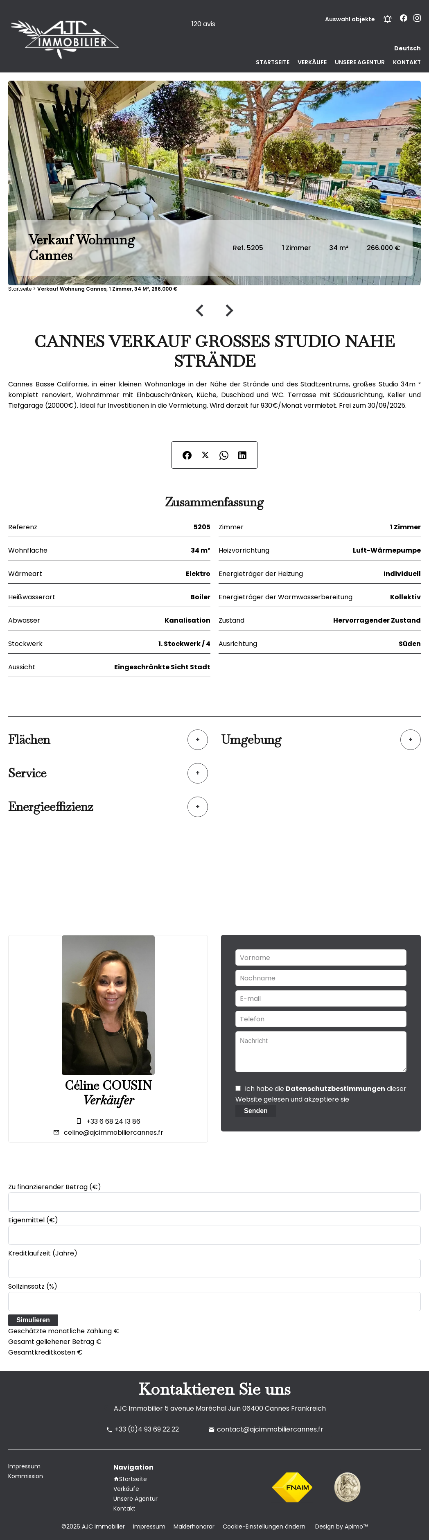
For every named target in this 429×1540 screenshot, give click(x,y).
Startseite (20, 288)
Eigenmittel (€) (33, 1220)
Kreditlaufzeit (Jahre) (42, 1253)
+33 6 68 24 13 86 (113, 1121)
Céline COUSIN (108, 1085)
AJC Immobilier (138, 1408)
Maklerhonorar (194, 1526)
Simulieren (33, 1319)
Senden (256, 1110)
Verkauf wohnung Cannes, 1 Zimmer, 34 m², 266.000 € (107, 288)
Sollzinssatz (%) (32, 1286)
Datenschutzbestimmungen (335, 1088)
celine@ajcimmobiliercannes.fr (113, 1132)
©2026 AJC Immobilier (93, 1526)
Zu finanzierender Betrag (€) (54, 1187)
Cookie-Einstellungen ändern (264, 1526)
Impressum (149, 1526)
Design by (341, 1526)
